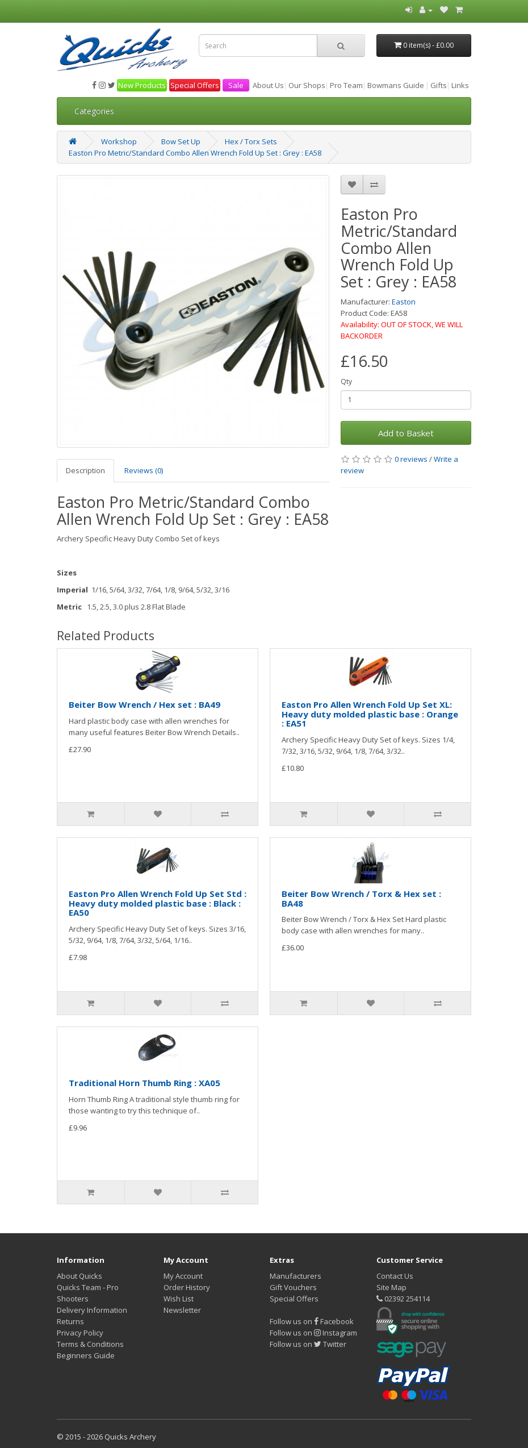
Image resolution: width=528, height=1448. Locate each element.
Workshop (119, 141)
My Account (183, 1276)
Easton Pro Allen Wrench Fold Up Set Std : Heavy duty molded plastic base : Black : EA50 (157, 903)
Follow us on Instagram (313, 1333)
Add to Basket (406, 433)
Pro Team (346, 85)
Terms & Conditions (90, 1344)
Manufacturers (295, 1276)
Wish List (179, 1298)
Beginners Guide (86, 1355)
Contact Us (394, 1276)
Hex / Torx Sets (251, 141)
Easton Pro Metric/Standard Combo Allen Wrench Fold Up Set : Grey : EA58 (195, 153)
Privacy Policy (80, 1333)
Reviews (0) (143, 470)
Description (85, 470)
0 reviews (411, 459)
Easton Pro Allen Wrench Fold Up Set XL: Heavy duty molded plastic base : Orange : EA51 (370, 714)
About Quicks (79, 1276)
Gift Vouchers (293, 1287)
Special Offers (194, 85)
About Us (268, 85)
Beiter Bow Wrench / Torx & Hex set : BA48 (361, 898)
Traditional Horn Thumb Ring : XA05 (144, 1082)
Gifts (438, 85)
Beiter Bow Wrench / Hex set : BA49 (144, 704)
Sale (236, 85)
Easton (404, 302)
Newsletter (182, 1310)
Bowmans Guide (395, 85)
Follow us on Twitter (308, 1344)
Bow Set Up (180, 141)
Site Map (391, 1287)
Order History (187, 1287)
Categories (94, 111)
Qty (346, 381)
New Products (142, 85)
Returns (70, 1321)
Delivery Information (92, 1310)
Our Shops (306, 85)
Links (460, 85)
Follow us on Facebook (312, 1321)
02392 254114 (403, 1298)
